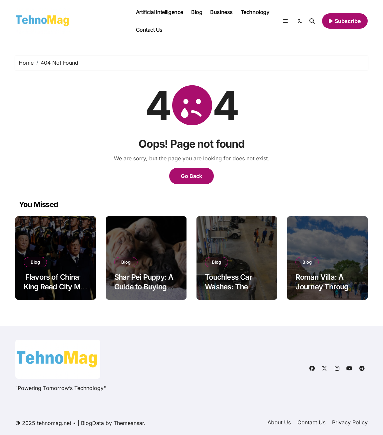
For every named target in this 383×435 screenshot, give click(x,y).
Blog (196, 12)
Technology (255, 12)
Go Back (191, 176)
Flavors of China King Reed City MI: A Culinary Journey (55, 286)
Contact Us (149, 29)
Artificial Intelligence (159, 12)
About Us (279, 422)
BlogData (92, 423)
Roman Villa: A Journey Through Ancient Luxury (323, 286)
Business (221, 12)
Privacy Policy (350, 422)
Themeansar (129, 423)
